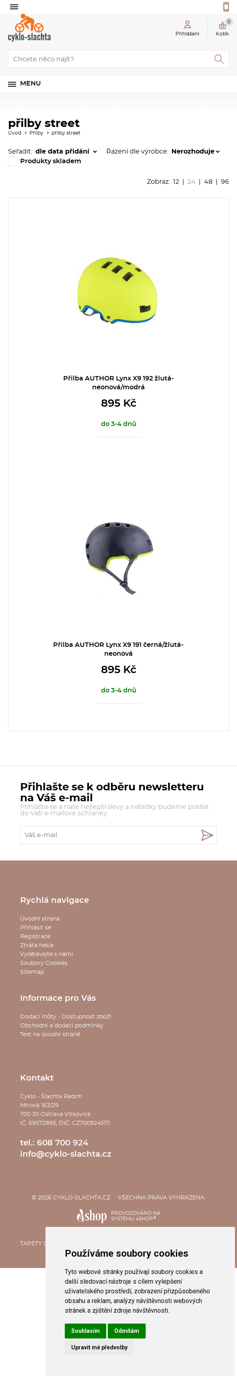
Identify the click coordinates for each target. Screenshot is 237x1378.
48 (208, 182)
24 (192, 182)
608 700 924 (63, 1143)
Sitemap (32, 972)
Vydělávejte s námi (46, 954)
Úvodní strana (40, 919)
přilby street (66, 133)
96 (225, 182)
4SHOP (146, 1218)
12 (176, 182)
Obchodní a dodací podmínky (61, 1026)
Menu (30, 83)
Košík (224, 27)
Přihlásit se (35, 928)
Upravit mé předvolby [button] (99, 1347)
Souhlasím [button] (85, 1331)
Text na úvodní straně (50, 1034)
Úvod (14, 133)
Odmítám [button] (126, 1331)
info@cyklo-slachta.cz (65, 1154)
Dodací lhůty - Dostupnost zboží (65, 1017)
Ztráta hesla (37, 945)
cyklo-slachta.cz (81, 1198)
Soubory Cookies (44, 963)
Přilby (36, 133)
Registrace (35, 936)
